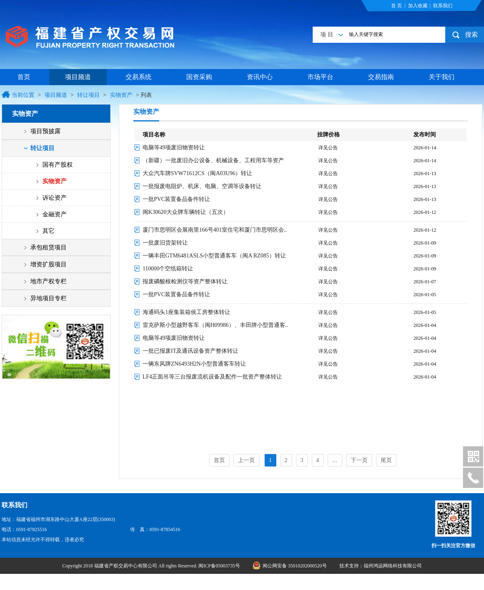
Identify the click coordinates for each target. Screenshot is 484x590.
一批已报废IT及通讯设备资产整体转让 (190, 351)
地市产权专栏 (48, 281)
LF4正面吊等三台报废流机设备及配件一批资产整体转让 (212, 377)
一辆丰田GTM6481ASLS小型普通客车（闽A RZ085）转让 (214, 256)
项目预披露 (45, 131)
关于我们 (442, 76)
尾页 (386, 460)
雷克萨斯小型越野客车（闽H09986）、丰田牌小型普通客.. (215, 325)
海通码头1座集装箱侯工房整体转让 (186, 312)
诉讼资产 (54, 198)
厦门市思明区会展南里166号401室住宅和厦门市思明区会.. (215, 230)
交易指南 (381, 76)
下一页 (359, 460)
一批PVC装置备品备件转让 (176, 199)
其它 (48, 231)
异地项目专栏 (48, 298)
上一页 (246, 460)
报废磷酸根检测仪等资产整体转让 (185, 281)
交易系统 (139, 76)
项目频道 (78, 76)
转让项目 (88, 95)
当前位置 (23, 95)
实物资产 (121, 95)
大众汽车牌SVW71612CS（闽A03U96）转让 (197, 173)
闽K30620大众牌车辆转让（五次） (186, 212)
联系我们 (442, 5)
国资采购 (199, 76)
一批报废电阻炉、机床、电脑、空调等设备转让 (202, 186)
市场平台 (320, 76)
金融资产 (54, 214)
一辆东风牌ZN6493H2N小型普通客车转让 (194, 364)
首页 (23, 76)
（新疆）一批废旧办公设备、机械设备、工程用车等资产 (213, 160)
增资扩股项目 (48, 264)
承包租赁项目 (48, 247)
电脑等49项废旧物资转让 (174, 147)
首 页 (396, 5)
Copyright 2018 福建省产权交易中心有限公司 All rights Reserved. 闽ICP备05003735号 (151, 566)
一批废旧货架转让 (165, 243)
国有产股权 (57, 164)
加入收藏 (417, 5)
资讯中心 (260, 76)
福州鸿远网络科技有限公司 (393, 566)
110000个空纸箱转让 (168, 269)
